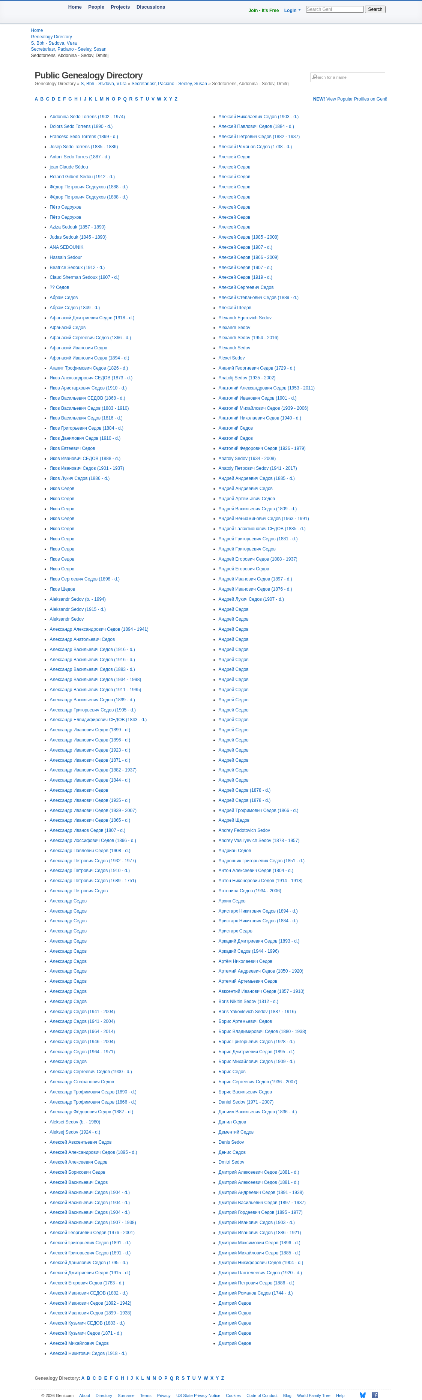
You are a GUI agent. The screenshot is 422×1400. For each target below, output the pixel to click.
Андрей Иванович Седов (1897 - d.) (255, 579)
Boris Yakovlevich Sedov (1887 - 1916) (257, 1011)
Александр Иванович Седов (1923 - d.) (90, 750)
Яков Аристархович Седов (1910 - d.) (88, 388)
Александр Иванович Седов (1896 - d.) (90, 740)
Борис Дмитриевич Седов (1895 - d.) (256, 1051)
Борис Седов (232, 1071)
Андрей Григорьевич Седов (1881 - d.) (258, 538)
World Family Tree (313, 1395)
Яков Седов (62, 488)
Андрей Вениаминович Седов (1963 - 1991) (264, 518)
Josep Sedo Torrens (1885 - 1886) (84, 146)
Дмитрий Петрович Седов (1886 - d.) (256, 1283)
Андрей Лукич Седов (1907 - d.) (251, 599)
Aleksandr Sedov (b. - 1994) (78, 599)
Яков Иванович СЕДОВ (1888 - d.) (85, 458)
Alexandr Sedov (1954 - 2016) (249, 337)
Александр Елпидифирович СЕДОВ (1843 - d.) (98, 719)
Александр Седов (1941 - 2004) (82, 1011)
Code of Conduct (262, 1395)
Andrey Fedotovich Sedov (244, 830)
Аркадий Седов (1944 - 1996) (249, 951)
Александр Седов (68, 901)
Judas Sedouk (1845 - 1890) (78, 237)
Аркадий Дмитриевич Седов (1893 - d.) (259, 941)
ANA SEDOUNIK (67, 247)
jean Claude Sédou (69, 167)
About (84, 1395)
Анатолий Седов (236, 428)
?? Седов (59, 287)
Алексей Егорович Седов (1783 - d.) (87, 1283)
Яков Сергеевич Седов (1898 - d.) (85, 579)
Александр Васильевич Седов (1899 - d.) (92, 699)
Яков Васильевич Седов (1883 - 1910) (89, 408)
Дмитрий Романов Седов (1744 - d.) (256, 1293)
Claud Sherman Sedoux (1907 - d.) (85, 277)
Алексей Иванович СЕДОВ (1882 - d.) (89, 1293)
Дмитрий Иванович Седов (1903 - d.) (257, 1222)
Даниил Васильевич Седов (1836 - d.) (258, 1111)
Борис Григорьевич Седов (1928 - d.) (257, 1041)
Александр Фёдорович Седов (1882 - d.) (92, 1111)
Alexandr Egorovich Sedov (245, 317)
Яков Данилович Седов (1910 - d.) (85, 438)
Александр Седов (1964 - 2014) (82, 1031)
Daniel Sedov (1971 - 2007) (246, 1102)
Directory (104, 1395)
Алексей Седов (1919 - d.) (246, 277)
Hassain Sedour (66, 257)
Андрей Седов (234, 609)
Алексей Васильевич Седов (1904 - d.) (90, 1192)
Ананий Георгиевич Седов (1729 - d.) (257, 368)
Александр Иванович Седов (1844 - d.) (90, 780)
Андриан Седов (235, 850)
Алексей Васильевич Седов (79, 1182)
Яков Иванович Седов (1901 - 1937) (87, 468)
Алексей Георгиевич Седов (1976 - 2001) (92, 1232)
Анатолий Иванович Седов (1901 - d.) (258, 398)
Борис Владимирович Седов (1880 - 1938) (262, 1031)
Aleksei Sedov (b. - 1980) (75, 1122)
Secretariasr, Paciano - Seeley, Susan (69, 49)
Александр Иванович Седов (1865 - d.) (90, 820)
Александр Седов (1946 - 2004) (82, 1041)
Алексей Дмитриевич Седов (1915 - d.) (90, 1272)
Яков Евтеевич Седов (72, 448)
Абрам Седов (64, 297)
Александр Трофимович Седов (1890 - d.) (93, 1092)
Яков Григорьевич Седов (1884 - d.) (87, 428)
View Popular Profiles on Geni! (350, 99)
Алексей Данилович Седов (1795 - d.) (89, 1262)
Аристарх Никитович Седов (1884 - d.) (258, 920)
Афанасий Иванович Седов (78, 347)
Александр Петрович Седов (79, 890)
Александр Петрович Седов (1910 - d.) (90, 870)
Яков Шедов (62, 589)
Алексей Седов (235, 156)
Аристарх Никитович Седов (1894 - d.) (258, 911)
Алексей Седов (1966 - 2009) (249, 257)
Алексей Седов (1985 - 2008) (249, 237)
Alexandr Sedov (235, 327)
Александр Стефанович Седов (82, 1081)
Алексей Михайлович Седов (79, 1343)
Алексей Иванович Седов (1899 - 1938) (91, 1313)
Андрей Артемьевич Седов (247, 498)
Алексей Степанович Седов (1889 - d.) (259, 297)
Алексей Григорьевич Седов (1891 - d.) (90, 1242)
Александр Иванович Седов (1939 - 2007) (93, 810)
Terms (146, 1395)
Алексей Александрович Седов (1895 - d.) (93, 1152)
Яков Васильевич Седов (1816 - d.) (86, 418)
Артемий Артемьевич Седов (248, 981)
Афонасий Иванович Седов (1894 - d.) (89, 358)
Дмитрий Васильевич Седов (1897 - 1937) (262, 1202)
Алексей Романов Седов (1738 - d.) (255, 146)
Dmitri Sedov (232, 1162)
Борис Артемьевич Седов (245, 1021)
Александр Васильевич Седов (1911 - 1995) (95, 689)
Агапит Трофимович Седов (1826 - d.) (89, 368)
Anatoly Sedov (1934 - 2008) (247, 458)
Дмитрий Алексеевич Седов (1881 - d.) (259, 1172)
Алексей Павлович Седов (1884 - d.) (256, 126)
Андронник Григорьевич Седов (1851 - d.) (262, 860)
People (96, 7)
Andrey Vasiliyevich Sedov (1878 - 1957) (259, 840)
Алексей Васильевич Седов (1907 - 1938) (93, 1222)
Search (375, 9)
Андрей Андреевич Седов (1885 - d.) (257, 478)
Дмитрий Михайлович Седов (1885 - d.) (259, 1253)
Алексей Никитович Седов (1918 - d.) (88, 1353)
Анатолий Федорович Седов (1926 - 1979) (262, 448)
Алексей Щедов (235, 307)
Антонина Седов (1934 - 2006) (250, 890)
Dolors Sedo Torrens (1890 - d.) (81, 126)
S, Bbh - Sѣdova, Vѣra (54, 43)
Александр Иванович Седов (79, 790)
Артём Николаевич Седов (245, 961)
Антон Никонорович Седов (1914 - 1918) (261, 880)
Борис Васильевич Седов (245, 1092)
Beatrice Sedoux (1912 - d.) (77, 267)
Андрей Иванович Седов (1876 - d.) (255, 589)
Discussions (151, 7)
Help (340, 1395)
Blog (287, 1395)
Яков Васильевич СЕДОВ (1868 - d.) (87, 398)
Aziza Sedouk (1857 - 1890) (78, 227)
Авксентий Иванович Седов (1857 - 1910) (262, 991)
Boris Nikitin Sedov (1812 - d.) (248, 1001)
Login (290, 10)
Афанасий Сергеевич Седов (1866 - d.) (90, 337)
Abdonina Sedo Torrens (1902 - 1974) (87, 116)
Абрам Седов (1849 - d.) (75, 307)
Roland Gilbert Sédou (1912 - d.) (82, 176)
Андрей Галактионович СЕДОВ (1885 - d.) (262, 528)
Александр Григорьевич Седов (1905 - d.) (93, 710)
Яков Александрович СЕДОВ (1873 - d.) (91, 377)
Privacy (164, 1395)
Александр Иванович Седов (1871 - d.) (90, 760)
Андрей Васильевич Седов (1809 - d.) (258, 508)
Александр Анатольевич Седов (82, 639)
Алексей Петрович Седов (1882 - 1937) (259, 136)
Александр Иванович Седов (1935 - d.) (90, 800)
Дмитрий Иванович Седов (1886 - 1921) (260, 1232)
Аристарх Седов (235, 931)
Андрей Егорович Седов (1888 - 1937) (258, 559)
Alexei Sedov (232, 358)
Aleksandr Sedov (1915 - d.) (78, 609)
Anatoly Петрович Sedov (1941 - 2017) (258, 468)
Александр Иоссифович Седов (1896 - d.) (93, 840)
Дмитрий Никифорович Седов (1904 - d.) (261, 1262)
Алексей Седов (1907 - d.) (246, 247)
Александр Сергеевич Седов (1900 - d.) (91, 1071)
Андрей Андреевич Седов (246, 488)
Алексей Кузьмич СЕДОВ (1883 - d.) (87, 1323)
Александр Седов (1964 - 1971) (82, 1051)
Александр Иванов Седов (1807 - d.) (88, 830)
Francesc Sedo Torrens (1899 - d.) (84, 136)
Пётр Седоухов (65, 207)
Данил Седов (232, 1122)
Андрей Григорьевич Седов (247, 549)
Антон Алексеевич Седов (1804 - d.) (256, 870)
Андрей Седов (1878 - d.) (245, 790)
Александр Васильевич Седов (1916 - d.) (92, 649)
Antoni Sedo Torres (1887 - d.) (80, 156)
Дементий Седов (236, 1132)
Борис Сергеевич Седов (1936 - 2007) (258, 1081)
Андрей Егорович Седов (244, 568)
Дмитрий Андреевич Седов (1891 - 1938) (261, 1192)
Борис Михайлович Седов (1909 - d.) (257, 1061)
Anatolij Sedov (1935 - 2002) (247, 377)
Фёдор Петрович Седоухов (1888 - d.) (89, 186)
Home (75, 7)
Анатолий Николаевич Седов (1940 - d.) (260, 418)
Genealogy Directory (51, 36)
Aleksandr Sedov (67, 619)
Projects (120, 7)
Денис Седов (232, 1152)
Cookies (233, 1395)
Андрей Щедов (234, 820)
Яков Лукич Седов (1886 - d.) (80, 478)
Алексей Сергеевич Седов (246, 287)
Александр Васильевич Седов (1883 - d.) (92, 669)
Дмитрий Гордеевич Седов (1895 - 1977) (261, 1212)
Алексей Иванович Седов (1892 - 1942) (91, 1303)
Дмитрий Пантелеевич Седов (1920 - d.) (260, 1272)
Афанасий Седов (68, 327)
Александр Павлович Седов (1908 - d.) (90, 850)
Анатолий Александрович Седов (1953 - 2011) (267, 388)
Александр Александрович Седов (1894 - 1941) (99, 629)
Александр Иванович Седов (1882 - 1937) (93, 770)
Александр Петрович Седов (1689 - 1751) (93, 880)
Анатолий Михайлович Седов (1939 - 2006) (263, 408)
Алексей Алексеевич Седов (79, 1162)
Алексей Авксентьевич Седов (81, 1142)
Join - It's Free (264, 10)
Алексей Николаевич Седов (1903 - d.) (259, 116)
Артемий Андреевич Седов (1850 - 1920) (261, 971)
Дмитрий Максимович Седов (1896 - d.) (259, 1242)
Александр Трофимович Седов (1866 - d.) (93, 1102)
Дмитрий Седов (235, 1303)
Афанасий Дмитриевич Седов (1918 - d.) (92, 317)
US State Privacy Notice (198, 1395)
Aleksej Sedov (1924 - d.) (75, 1132)
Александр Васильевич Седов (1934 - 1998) (95, 679)
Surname (126, 1395)
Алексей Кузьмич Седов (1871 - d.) (86, 1333)
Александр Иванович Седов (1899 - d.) (90, 729)
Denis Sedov (231, 1142)
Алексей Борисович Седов (77, 1172)
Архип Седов (232, 901)
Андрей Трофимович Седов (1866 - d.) (259, 810)
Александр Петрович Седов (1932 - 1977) (93, 860)
